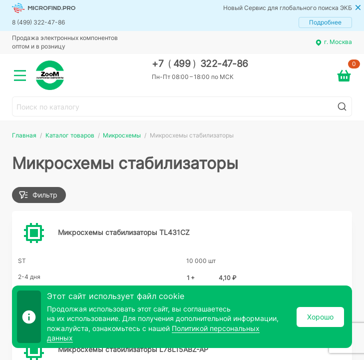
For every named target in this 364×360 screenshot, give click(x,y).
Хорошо (320, 316)
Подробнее (325, 22)
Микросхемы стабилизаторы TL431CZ (124, 232)
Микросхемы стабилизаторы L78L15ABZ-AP (133, 349)
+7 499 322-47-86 (200, 64)
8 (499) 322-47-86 (38, 22)
